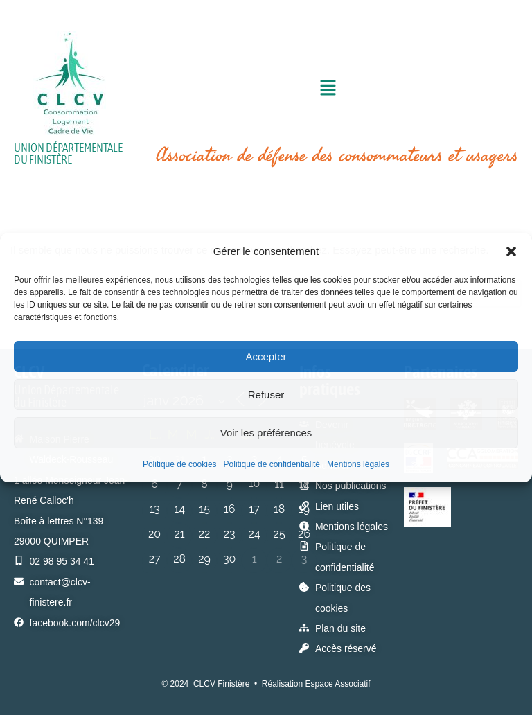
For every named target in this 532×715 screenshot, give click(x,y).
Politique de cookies (180, 464)
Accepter (265, 356)
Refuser (266, 394)
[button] (511, 251)
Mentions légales (358, 464)
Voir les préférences (266, 433)
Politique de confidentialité (272, 464)
